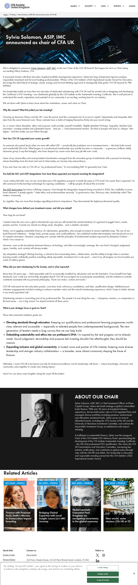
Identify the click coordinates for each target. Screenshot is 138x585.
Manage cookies (103, 575)
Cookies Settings (103, 568)
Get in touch (31, 555)
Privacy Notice (9, 559)
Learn (74, 6)
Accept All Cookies (103, 581)
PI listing (13, 15)
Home (6, 15)
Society (89, 6)
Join (103, 6)
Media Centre (9, 555)
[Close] (134, 574)
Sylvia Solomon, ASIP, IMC (87, 403)
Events (117, 6)
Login (132, 6)
